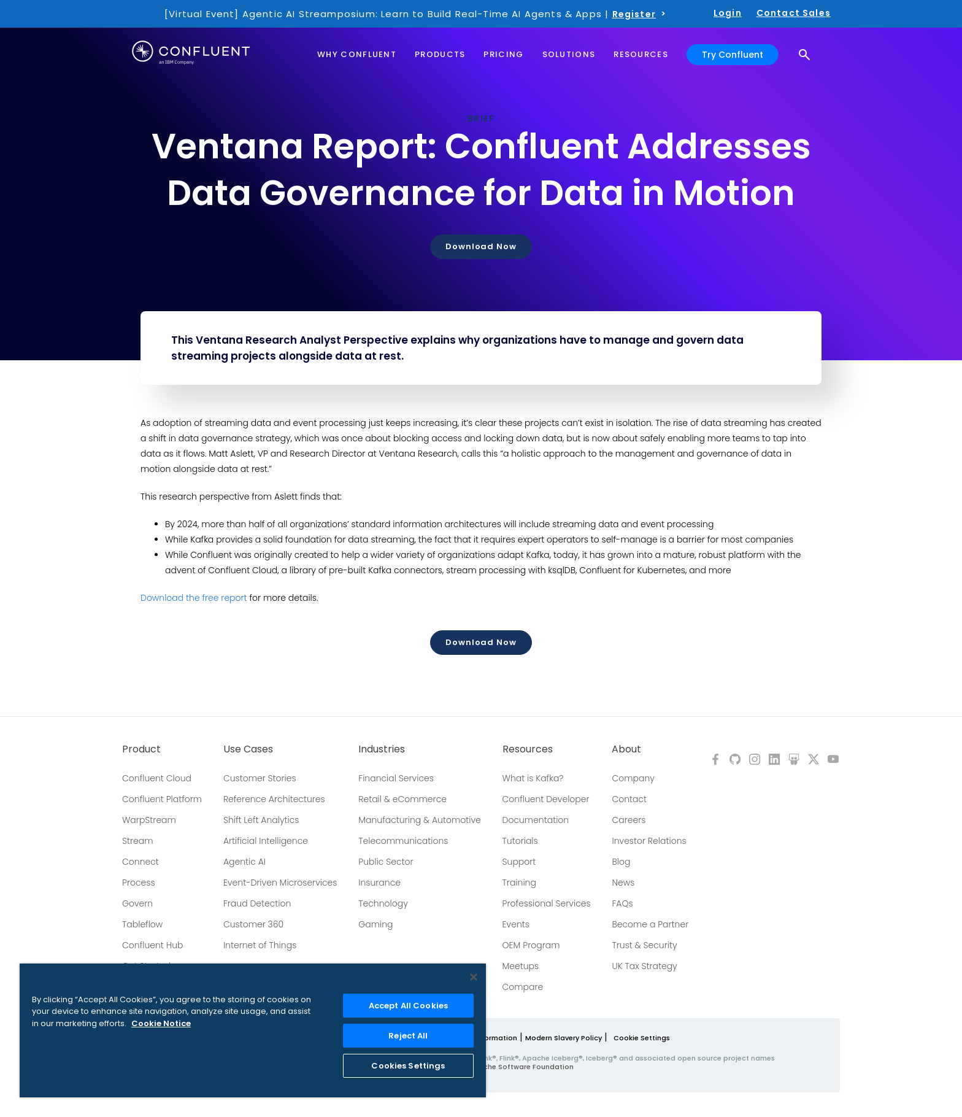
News (623, 882)
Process (138, 882)
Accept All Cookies (408, 1005)
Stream (137, 841)
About (626, 749)
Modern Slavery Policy (563, 1038)
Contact (629, 799)
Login (728, 13)
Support (519, 862)
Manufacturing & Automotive (419, 820)
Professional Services (546, 903)
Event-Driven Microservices (280, 882)
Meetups (520, 966)
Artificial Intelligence (265, 841)
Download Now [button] (481, 246)
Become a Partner (650, 924)
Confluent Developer (546, 799)
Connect (140, 862)
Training (519, 882)
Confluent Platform (162, 799)
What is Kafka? (533, 778)
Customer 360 (253, 924)
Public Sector (385, 862)
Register (634, 14)
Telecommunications (403, 841)
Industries (381, 749)
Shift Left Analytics (261, 820)
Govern (137, 903)
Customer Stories (259, 778)
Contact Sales (793, 13)
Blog (621, 862)
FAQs (622, 903)
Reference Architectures (274, 799)
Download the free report (193, 598)
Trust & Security (644, 945)
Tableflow (142, 924)
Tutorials (520, 841)
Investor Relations (649, 841)
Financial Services (396, 778)
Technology (383, 903)
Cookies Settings (408, 1066)
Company (633, 778)
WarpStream (149, 820)
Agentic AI (244, 862)
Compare (523, 987)
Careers (628, 820)
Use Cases (248, 749)
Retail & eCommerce (402, 799)
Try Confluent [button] (732, 54)
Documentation (535, 820)
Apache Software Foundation (521, 1067)
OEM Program (531, 945)
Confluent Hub (152, 945)
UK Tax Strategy (644, 966)
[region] (253, 1030)
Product (141, 749)
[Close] (473, 977)
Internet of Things (259, 945)
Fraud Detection (257, 903)
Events (515, 924)
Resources (527, 749)
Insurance (379, 882)
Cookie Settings (642, 1038)
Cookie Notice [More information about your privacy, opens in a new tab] (161, 1023)
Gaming (375, 924)
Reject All (408, 1036)
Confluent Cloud (156, 778)
